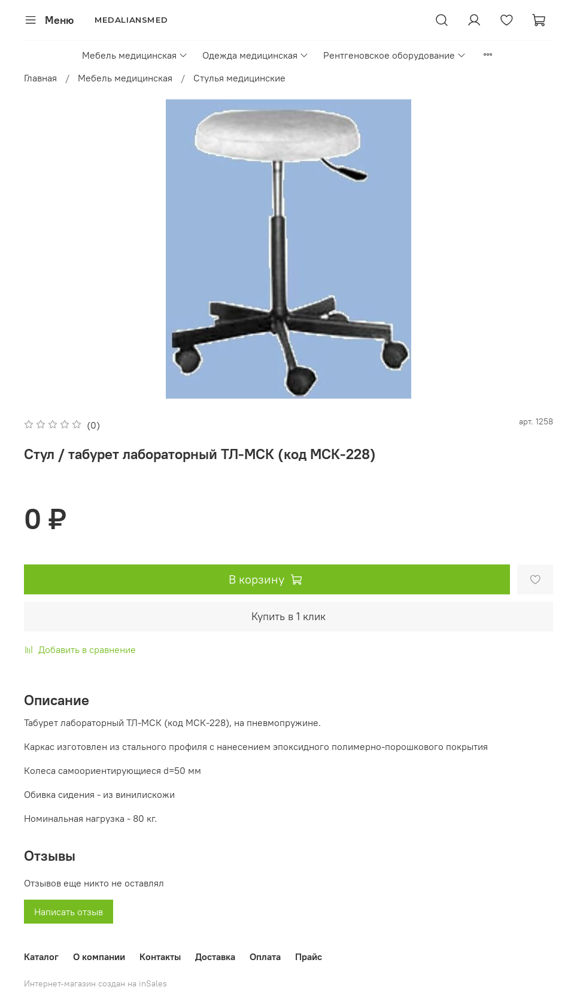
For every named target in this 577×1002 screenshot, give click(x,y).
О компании (99, 956)
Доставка (215, 956)
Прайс (308, 956)
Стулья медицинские (239, 78)
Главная (40, 78)
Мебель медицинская (135, 55)
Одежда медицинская (255, 55)
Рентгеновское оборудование (394, 55)
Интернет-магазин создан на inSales (95, 983)
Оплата (265, 956)
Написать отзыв (68, 912)
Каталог (41, 956)
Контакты (160, 956)
